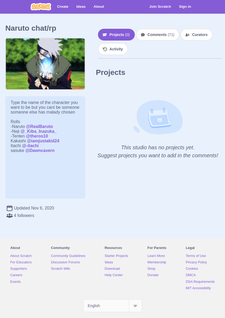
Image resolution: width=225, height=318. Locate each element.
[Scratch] (41, 6)
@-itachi (30, 145)
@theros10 (37, 136)
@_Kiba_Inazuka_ (39, 131)
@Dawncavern (40, 150)
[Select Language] (112, 305)
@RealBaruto (39, 126)
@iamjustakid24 (43, 141)
